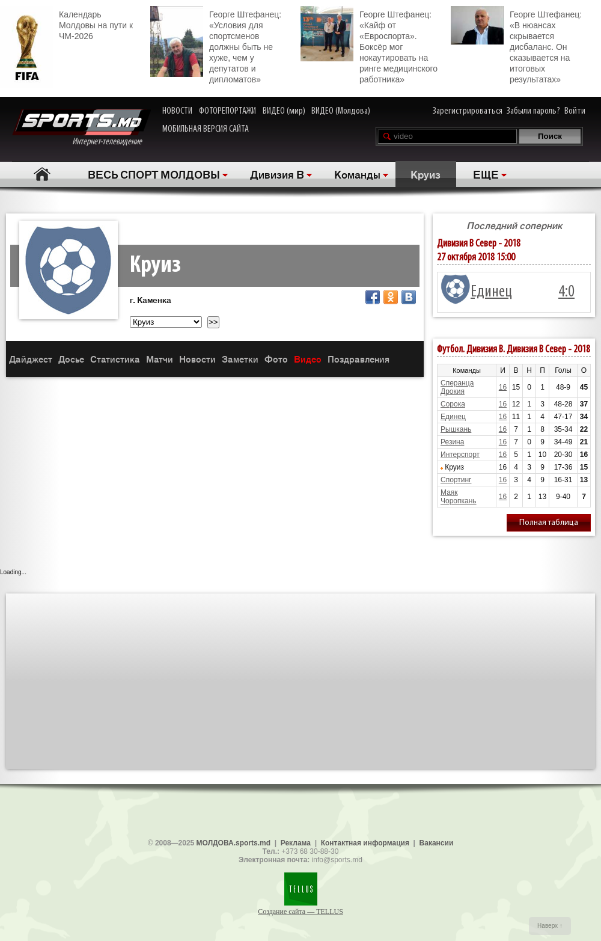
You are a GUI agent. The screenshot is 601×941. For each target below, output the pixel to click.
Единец (491, 292)
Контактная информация (365, 843)
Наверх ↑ (550, 925)
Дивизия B (277, 174)
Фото (276, 358)
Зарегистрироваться (467, 111)
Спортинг (456, 480)
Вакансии (436, 843)
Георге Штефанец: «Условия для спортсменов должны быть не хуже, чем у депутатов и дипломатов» (215, 45)
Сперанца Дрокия (457, 387)
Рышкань (456, 429)
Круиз (425, 174)
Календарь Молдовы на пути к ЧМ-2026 (66, 23)
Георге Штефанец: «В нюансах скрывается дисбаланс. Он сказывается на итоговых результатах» (516, 45)
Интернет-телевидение (81, 128)
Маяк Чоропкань (459, 496)
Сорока (453, 404)
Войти (574, 111)
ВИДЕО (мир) (284, 111)
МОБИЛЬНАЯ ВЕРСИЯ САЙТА (205, 129)
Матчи (159, 358)
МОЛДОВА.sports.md (233, 843)
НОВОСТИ (177, 111)
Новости (197, 358)
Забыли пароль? (533, 111)
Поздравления (358, 358)
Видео (308, 358)
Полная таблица (548, 522)
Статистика (115, 358)
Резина (452, 442)
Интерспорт (460, 454)
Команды (357, 174)
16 (503, 387)
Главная (42, 174)
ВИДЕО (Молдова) (340, 111)
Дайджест (30, 358)
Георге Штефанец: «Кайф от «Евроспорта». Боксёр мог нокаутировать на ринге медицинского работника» (369, 45)
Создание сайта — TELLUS (300, 911)
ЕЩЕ (486, 174)
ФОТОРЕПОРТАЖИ (227, 111)
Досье (71, 358)
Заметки (240, 358)
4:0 (566, 292)
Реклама (296, 843)
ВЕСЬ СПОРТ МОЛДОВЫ (154, 174)
